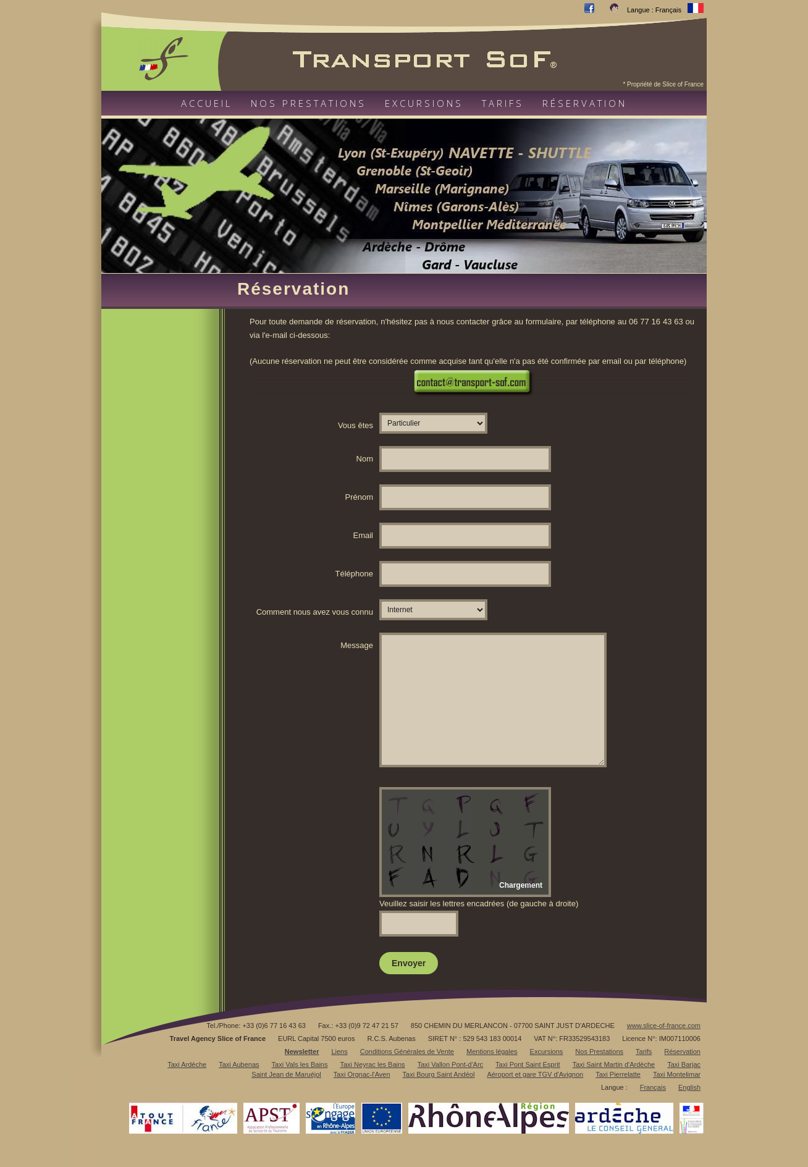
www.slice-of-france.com (664, 1025)
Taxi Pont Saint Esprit (527, 1064)
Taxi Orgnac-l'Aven (362, 1074)
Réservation (584, 103)
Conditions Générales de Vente (407, 1051)
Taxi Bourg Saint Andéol (439, 1074)
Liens (339, 1051)
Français (653, 1087)
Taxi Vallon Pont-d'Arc (450, 1064)
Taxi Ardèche (186, 1064)
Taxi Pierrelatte (618, 1074)
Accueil (206, 103)
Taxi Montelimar (677, 1074)
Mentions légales (492, 1051)
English (689, 1087)
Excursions (424, 103)
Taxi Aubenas (239, 1064)
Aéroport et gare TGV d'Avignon (535, 1074)
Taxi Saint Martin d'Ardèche (614, 1064)
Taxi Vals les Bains (300, 1064)
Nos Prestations (599, 1051)
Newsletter (302, 1051)
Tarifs (503, 103)
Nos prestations (308, 103)
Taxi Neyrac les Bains (372, 1064)
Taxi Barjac (684, 1064)
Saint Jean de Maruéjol (286, 1074)
